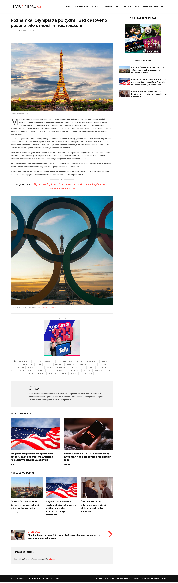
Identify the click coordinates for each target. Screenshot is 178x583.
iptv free (58, 366)
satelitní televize (72, 372)
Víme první (96, 6)
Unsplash (53, 308)
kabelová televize (87, 366)
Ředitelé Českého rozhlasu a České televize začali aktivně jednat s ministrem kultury (25, 506)
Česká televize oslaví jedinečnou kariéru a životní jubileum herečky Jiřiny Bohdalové (149, 95)
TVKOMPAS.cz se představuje (104, 580)
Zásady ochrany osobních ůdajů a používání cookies (42, 579)
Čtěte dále (34, 533)
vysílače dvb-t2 (86, 375)
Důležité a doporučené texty (150, 580)
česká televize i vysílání (44, 362)
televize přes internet (57, 375)
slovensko (98, 372)
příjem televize (25, 372)
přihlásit (52, 560)
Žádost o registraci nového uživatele (127, 580)
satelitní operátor (54, 372)
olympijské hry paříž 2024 (56, 369)
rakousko (39, 372)
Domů (68, 6)
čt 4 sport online (65, 362)
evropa (38, 366)
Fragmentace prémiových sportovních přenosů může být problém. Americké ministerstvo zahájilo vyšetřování (32, 458)
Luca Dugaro (45, 308)
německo (31, 369)
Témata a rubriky (129, 6)
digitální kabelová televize (86, 362)
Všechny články (81, 6)
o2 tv (40, 369)
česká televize (24, 362)
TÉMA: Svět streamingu (153, 6)
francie (48, 366)
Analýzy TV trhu (111, 6)
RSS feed (164, 580)
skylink (87, 372)
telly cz (73, 375)
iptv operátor (71, 366)
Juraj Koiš (14, 466)
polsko (90, 369)
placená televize (77, 369)
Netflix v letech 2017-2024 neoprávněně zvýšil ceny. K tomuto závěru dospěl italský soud (87, 458)
